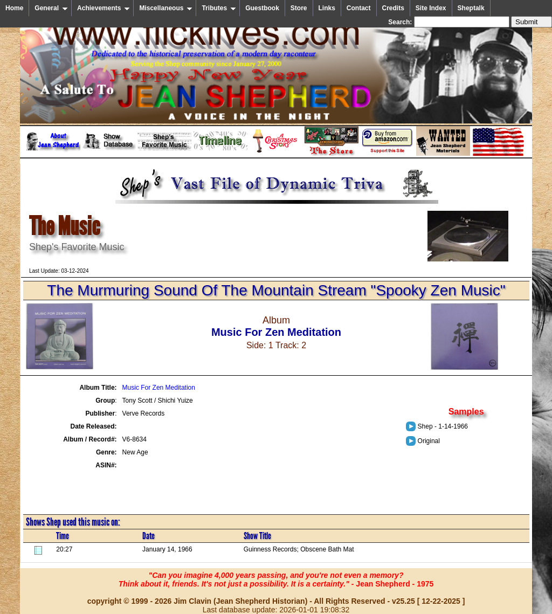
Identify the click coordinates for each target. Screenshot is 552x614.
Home (14, 8)
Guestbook (262, 8)
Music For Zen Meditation (158, 387)
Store (299, 8)
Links (327, 8)
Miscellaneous (165, 8)
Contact (359, 8)
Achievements (103, 8)
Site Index (431, 8)
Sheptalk (471, 8)
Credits (393, 8)
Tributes (219, 8)
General (51, 8)
